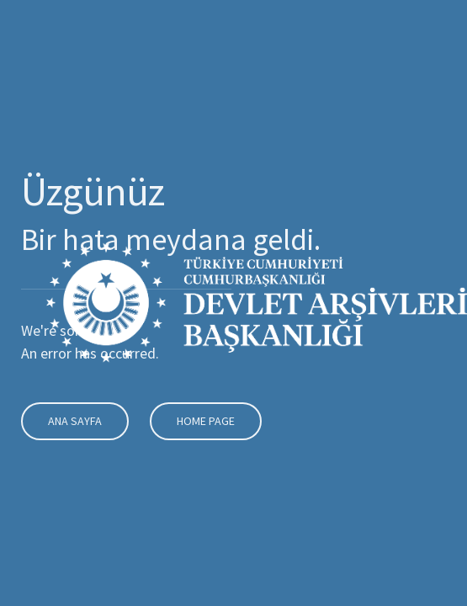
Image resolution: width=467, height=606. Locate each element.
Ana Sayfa (71, 420)
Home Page (202, 420)
